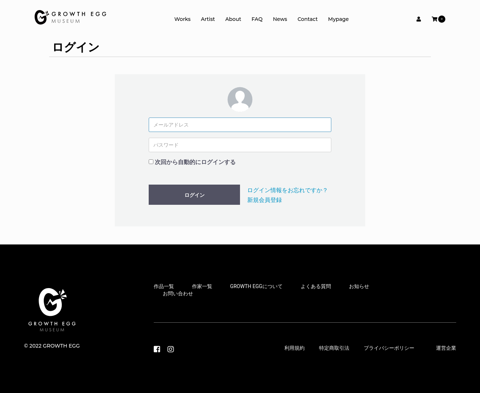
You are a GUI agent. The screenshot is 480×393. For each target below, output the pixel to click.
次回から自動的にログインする (195, 162)
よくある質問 (316, 286)
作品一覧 (164, 286)
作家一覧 (202, 286)
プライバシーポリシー (389, 348)
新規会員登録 (264, 199)
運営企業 (446, 348)
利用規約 (294, 348)
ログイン (194, 195)
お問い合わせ (178, 293)
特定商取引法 (334, 348)
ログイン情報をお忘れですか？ (287, 190)
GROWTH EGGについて (256, 286)
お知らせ (359, 286)
